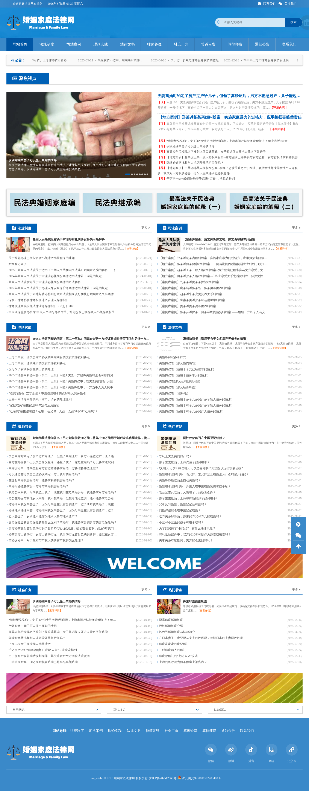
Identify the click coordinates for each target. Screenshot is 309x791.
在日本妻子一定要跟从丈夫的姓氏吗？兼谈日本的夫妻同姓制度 (201, 638)
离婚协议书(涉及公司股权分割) (179, 381)
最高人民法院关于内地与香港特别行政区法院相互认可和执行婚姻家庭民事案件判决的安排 (63, 294)
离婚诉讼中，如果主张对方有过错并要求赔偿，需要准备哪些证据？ (54, 468)
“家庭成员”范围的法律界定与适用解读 (34, 405)
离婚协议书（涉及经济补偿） (178, 387)
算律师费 (209, 731)
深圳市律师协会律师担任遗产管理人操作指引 (39, 300)
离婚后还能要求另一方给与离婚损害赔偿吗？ (39, 486)
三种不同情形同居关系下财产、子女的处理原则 (40, 399)
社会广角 (171, 731)
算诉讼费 (190, 731)
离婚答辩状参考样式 (172, 357)
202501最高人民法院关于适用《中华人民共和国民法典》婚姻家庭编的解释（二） (63, 270)
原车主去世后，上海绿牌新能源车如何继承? (188, 498)
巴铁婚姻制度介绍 (171, 626)
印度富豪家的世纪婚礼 (174, 644)
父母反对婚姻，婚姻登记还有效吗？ (183, 504)
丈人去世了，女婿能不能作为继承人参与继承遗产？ (43, 516)
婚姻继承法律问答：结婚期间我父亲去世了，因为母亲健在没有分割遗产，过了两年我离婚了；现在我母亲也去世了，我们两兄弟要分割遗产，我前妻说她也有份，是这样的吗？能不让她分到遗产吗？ (63, 510)
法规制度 (77, 731)
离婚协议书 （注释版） (174, 393)
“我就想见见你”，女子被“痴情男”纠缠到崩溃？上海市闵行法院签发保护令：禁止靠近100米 (223, 141)
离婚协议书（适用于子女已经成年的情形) (186, 369)
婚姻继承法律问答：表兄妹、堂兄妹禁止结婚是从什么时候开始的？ (204, 474)
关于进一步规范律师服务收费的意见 (198, 60)
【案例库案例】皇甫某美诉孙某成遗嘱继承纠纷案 (192, 300)
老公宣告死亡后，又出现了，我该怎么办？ (187, 492)
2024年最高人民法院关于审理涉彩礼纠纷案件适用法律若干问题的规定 (55, 276)
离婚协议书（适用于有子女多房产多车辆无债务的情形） (196, 405)
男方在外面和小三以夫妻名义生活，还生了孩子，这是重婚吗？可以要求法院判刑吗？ (63, 462)
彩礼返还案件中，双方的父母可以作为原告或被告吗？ (195, 534)
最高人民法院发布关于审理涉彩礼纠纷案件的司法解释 (45, 282)
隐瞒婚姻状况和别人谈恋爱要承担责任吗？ (191, 162)
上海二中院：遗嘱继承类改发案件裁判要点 (37, 363)
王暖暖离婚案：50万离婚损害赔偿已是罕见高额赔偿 (43, 662)
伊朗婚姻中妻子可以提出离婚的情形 (186, 146)
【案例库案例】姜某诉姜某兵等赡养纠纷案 (187, 306)
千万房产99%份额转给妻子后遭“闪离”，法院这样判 (196, 178)
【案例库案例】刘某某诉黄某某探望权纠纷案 (189, 282)
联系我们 (267, 3)
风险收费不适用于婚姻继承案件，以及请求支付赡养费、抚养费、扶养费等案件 (126, 60)
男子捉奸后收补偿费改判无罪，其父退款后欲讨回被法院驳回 (49, 656)
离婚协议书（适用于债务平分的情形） (184, 375)
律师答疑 (152, 731)
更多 (145, 227)
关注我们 (288, 3)
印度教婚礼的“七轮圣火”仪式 (178, 656)
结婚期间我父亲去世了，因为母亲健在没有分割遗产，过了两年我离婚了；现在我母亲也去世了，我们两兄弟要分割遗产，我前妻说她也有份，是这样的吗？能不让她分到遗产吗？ (63, 504)
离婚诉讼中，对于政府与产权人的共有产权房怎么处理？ (46, 540)
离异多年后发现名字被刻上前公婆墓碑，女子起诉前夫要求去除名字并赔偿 (212, 151)
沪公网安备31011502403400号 (201, 778)
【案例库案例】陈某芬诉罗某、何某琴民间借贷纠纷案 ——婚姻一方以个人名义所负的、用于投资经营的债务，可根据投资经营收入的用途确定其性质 (213, 312)
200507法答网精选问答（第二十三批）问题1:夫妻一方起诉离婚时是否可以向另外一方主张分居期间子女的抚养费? (63, 375)
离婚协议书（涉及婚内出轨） (178, 363)
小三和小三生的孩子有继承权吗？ (181, 522)
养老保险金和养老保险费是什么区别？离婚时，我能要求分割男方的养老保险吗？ (63, 522)
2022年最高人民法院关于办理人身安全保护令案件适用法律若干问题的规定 (58, 288)
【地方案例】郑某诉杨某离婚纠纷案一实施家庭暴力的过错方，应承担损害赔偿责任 (213, 258)
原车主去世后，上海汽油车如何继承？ (184, 462)
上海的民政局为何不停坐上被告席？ (183, 662)
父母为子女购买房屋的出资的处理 (31, 369)
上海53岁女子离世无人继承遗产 (30, 644)
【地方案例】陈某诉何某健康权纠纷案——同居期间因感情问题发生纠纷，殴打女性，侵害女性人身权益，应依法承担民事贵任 (213, 264)
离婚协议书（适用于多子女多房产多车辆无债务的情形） (196, 399)
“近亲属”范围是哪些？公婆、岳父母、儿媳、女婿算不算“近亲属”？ (53, 411)
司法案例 (96, 731)
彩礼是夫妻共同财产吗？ (175, 456)
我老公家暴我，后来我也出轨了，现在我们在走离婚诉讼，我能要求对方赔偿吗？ (63, 492)
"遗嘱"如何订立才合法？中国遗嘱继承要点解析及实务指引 (47, 393)
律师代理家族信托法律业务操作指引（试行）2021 (42, 306)
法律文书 (134, 731)
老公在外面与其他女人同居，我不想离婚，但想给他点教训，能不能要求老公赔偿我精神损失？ (63, 498)
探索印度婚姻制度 (171, 620)
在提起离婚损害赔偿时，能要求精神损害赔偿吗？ (42, 480)
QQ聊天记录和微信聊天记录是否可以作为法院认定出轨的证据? (201, 468)
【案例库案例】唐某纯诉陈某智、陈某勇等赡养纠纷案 (195, 288)
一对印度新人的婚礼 (172, 650)
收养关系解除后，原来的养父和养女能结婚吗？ (190, 516)
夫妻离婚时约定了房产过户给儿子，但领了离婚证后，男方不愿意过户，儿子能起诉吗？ (63, 456)
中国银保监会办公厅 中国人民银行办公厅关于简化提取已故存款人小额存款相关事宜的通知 (63, 312)
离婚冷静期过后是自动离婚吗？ (180, 480)
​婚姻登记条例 (18, 264)
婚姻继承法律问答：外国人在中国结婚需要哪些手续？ (195, 486)
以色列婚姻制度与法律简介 (177, 632)
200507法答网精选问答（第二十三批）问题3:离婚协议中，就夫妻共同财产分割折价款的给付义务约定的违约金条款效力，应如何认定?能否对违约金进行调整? (63, 381)
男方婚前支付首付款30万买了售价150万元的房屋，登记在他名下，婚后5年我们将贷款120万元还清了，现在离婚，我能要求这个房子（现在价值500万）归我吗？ (63, 528)
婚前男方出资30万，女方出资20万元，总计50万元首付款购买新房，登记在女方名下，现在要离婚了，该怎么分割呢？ (63, 534)
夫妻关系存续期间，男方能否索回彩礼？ (186, 540)
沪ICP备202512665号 (162, 778)
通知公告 (228, 731)
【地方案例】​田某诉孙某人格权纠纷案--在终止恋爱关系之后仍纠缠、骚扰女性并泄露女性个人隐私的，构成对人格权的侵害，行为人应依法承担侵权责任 (228, 170)
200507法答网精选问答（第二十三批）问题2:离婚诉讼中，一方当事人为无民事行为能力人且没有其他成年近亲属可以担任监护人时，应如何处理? (63, 387)
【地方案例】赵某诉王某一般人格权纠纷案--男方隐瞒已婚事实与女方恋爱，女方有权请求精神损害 (228, 157)
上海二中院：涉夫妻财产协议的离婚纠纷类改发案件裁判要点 (49, 357)
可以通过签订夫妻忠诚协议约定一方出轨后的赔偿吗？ (45, 474)
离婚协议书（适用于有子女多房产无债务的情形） (192, 411)
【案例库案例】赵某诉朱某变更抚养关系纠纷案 (190, 294)
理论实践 (115, 731)
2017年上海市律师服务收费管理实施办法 (272, 60)
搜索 (294, 22)
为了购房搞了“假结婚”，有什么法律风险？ (187, 528)
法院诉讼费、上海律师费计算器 (49, 60)
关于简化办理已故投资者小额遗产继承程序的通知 (42, 258)
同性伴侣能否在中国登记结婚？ (180, 510)
